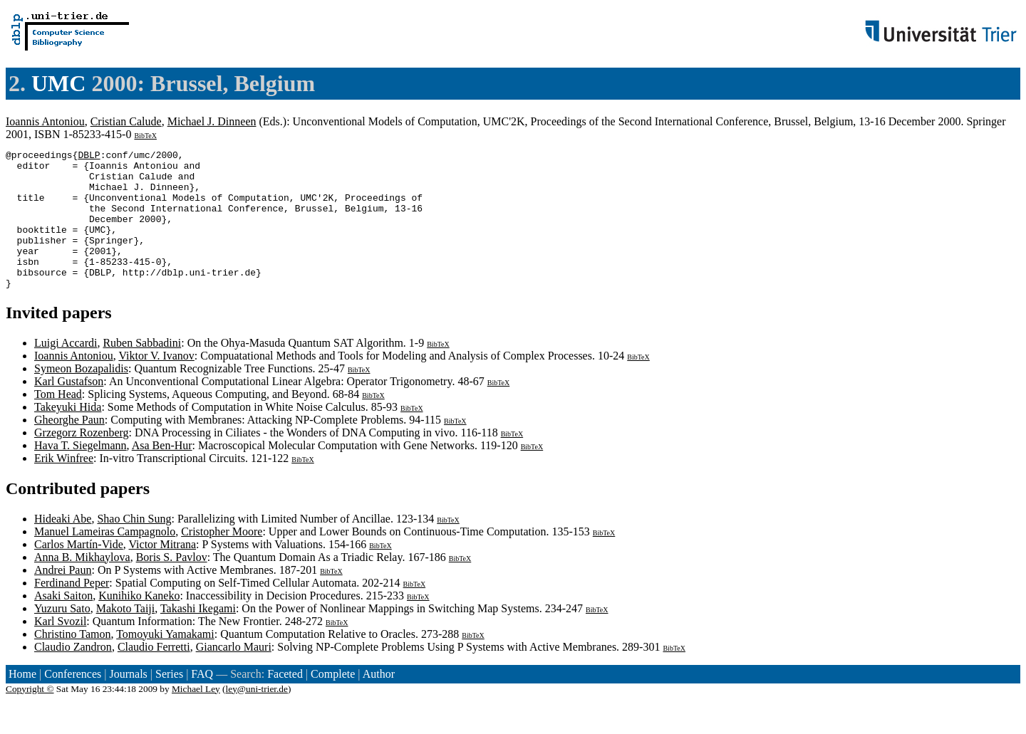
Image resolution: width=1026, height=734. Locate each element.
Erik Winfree (63, 486)
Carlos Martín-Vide (78, 572)
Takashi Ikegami (198, 636)
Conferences (72, 702)
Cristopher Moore (221, 559)
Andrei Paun (62, 598)
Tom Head (58, 422)
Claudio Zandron (73, 675)
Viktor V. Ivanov (156, 383)
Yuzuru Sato (62, 636)
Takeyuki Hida (67, 435)
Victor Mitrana (163, 572)
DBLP (89, 156)
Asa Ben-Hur (162, 473)
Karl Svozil (60, 649)
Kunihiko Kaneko (139, 623)
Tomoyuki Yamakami (165, 662)
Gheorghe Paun (69, 447)
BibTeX (145, 136)
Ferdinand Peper (71, 610)
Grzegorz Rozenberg (81, 460)
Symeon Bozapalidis (81, 396)
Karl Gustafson (68, 409)
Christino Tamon (72, 662)
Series (169, 702)
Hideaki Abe (62, 546)
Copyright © (30, 716)
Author (379, 702)
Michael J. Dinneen (211, 121)
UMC (58, 83)
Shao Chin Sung (134, 546)
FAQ (202, 702)
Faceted (285, 702)
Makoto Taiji (125, 636)
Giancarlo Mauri (233, 675)
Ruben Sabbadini (142, 371)
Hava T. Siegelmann (80, 473)
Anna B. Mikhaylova (82, 585)
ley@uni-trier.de (257, 716)
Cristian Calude (126, 121)
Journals (128, 702)
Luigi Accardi (65, 371)
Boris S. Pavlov (171, 585)
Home (22, 702)
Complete (333, 702)
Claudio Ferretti (154, 675)
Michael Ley (196, 716)
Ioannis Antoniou (45, 121)
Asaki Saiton (63, 623)
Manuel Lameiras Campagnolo (104, 559)
